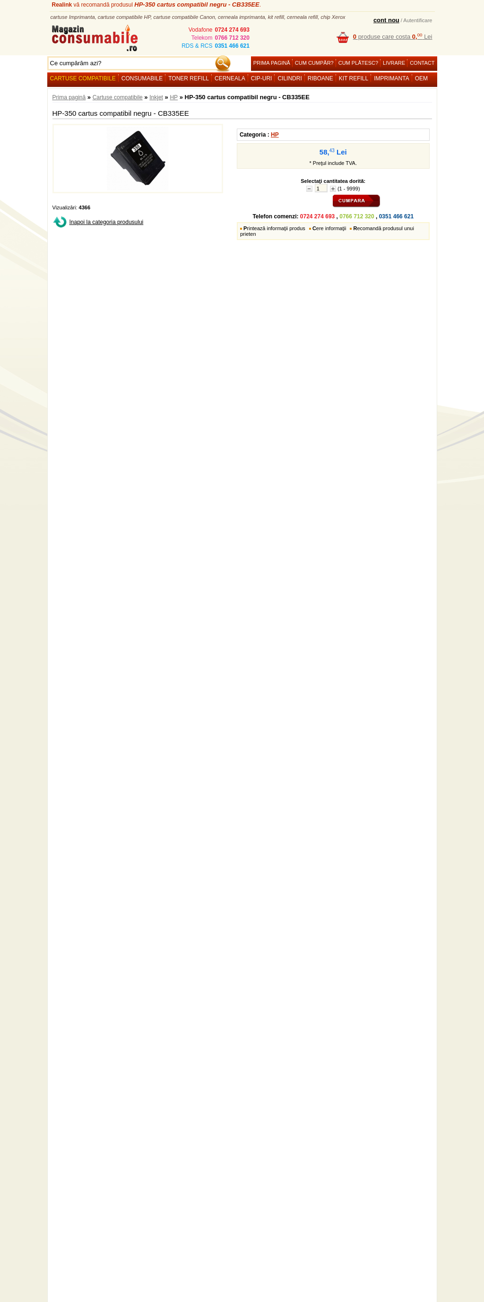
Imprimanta (391, 78)
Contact (422, 63)
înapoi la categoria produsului (106, 222)
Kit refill (353, 78)
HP (174, 97)
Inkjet (156, 97)
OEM (421, 78)
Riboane (320, 78)
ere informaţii (329, 228)
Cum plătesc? (358, 63)
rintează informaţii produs (274, 228)
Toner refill (188, 78)
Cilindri (289, 78)
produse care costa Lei (392, 36)
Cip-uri (261, 78)
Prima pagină (271, 63)
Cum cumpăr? (314, 63)
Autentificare (417, 20)
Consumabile (142, 78)
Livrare (394, 63)
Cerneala (230, 78)
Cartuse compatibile (83, 78)
